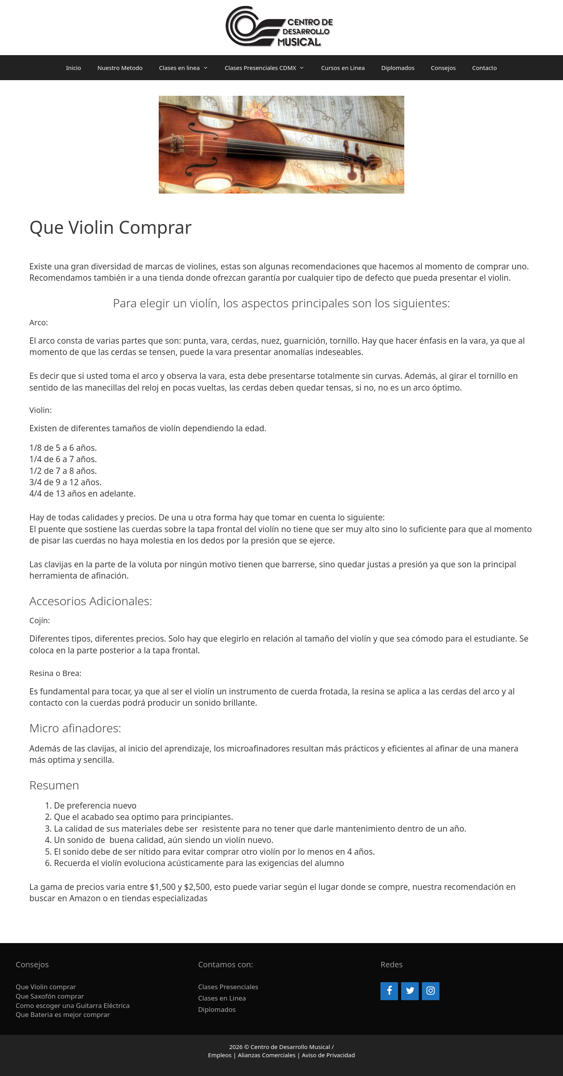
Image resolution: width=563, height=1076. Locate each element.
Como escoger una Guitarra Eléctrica (73, 1005)
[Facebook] (389, 991)
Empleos (219, 1055)
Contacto (484, 68)
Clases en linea (188, 67)
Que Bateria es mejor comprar (64, 1014)
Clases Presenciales (228, 986)
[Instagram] (430, 991)
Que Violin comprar (46, 986)
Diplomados (397, 68)
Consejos (443, 68)
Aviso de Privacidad (328, 1055)
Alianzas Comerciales (267, 1055)
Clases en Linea (222, 998)
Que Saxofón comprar (50, 996)
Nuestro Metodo (119, 68)
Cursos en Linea (343, 68)
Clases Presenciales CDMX (269, 67)
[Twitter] (410, 991)
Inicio (73, 68)
